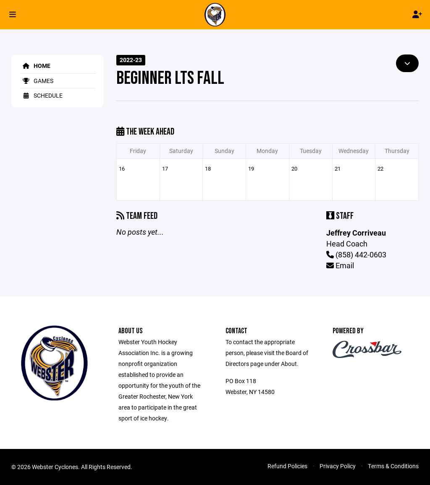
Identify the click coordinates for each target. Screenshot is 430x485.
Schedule (41, 95)
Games (36, 81)
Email (340, 265)
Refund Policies (287, 466)
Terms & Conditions (393, 466)
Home (35, 66)
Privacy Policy (338, 466)
